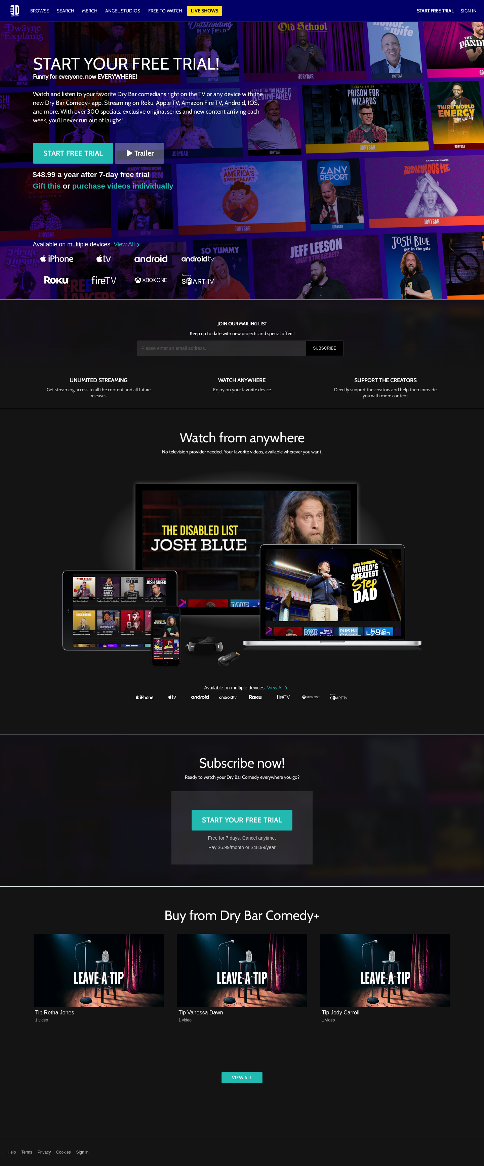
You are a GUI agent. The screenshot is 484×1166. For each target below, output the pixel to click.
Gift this (47, 186)
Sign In (468, 11)
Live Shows (204, 11)
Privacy (44, 1152)
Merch (89, 11)
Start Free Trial (73, 153)
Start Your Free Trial (242, 820)
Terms (26, 1152)
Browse (40, 11)
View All (125, 244)
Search (66, 11)
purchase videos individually (122, 186)
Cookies (63, 1152)
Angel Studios (122, 11)
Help (12, 1152)
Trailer (139, 153)
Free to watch (165, 11)
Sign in (82, 1152)
